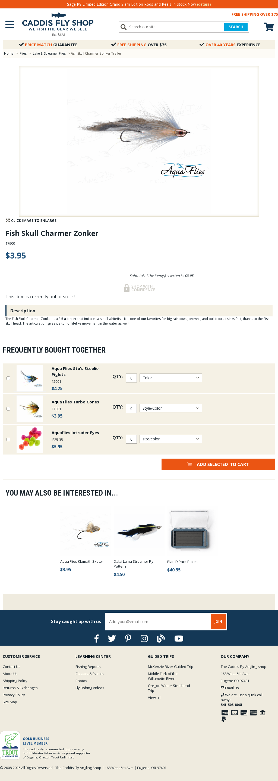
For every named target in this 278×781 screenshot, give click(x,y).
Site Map (10, 701)
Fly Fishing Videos (89, 687)
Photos (81, 680)
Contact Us (11, 666)
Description (22, 311)
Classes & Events (89, 673)
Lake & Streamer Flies (49, 53)
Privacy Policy (14, 694)
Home (9, 53)
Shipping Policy (15, 680)
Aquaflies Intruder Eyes (75, 432)
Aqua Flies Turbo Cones (75, 401)
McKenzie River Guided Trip (170, 666)
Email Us (230, 687)
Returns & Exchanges (20, 687)
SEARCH (236, 26)
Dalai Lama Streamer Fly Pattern (133, 564)
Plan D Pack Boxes (182, 561)
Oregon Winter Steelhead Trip (169, 688)
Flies (23, 53)
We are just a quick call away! (242, 699)
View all (154, 697)
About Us (10, 673)
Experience (230, 44)
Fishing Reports (88, 666)
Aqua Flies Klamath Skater (81, 561)
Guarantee (48, 44)
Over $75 (139, 44)
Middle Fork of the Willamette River (163, 676)
